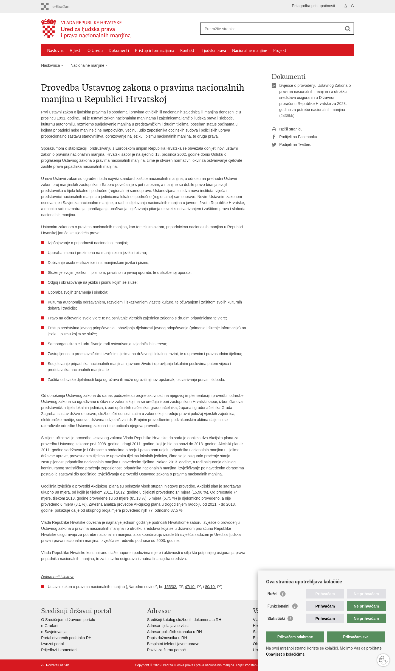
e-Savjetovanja (54, 632)
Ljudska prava (214, 50)
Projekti (280, 50)
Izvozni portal (52, 644)
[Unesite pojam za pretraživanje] (271, 28)
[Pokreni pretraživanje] (347, 28)
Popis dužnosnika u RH (167, 638)
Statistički (276, 618)
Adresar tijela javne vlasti (168, 625)
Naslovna (55, 50)
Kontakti (188, 50)
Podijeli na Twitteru (291, 144)
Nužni (272, 594)
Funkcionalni (278, 606)
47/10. (190, 586)
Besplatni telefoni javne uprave (173, 644)
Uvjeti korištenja (247, 665)
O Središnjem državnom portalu (68, 619)
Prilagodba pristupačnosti (313, 6)
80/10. (210, 586)
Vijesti (75, 50)
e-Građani (49, 625)
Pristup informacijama (154, 50)
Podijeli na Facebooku (294, 137)
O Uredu (95, 50)
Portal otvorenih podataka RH (66, 638)
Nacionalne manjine (249, 50)
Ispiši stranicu (287, 129)
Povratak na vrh (57, 665)
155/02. (170, 586)
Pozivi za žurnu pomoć (166, 650)
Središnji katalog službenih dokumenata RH (184, 619)
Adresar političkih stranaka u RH (174, 632)
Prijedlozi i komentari (59, 650)
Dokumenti (119, 50)
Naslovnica (50, 65)
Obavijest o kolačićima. (286, 654)
